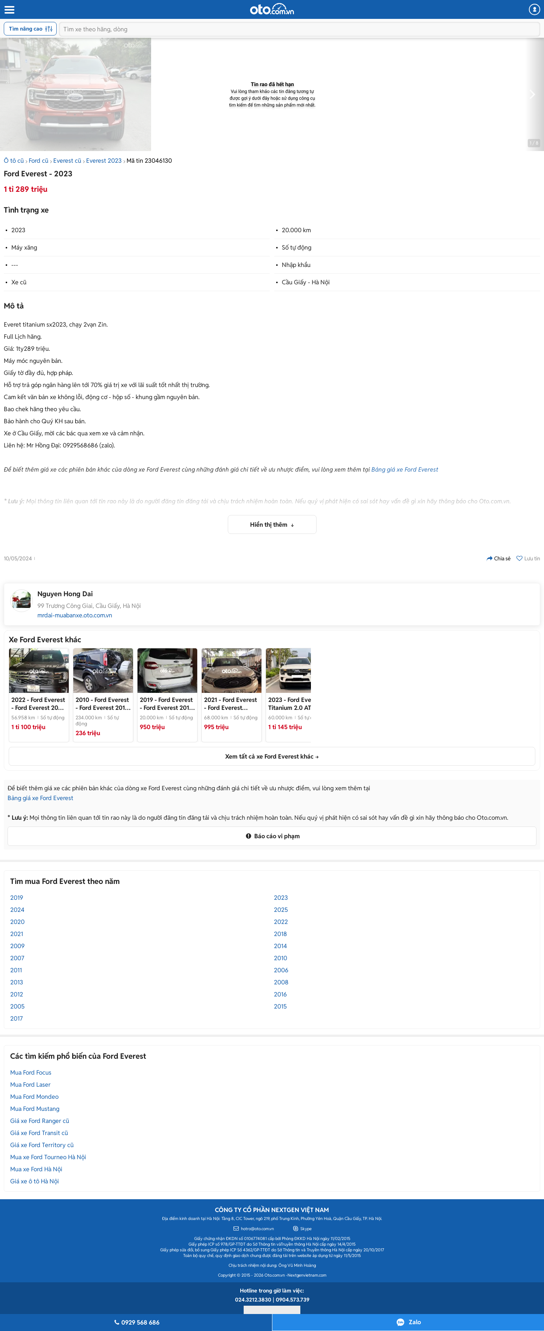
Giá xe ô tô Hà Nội (34, 1181)
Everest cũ (67, 161)
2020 (17, 922)
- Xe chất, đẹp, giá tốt (295, 704)
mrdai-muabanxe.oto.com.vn (74, 615)
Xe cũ (18, 282)
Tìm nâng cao (31, 28)
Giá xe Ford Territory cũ (42, 1145)
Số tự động (296, 247)
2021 (16, 934)
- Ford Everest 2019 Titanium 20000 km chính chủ (167, 704)
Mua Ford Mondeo (34, 1097)
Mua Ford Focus (30, 1073)
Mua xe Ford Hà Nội (36, 1169)
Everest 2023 (104, 161)
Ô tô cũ (14, 161)
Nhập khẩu (296, 265)
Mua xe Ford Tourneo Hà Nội (48, 1157)
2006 (281, 970)
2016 (280, 994)
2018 (280, 934)
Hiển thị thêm (269, 525)
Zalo (415, 1322)
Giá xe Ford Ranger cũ (39, 1121)
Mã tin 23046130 (149, 161)
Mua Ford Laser (30, 1085)
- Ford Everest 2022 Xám (38, 704)
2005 (17, 1006)
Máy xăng (24, 247)
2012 (16, 994)
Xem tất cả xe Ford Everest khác (269, 756)
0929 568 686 (136, 1322)
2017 (16, 1019)
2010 (280, 958)
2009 (17, 946)
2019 (16, 898)
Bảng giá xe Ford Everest (404, 469)
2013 (16, 982)
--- (14, 265)
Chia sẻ (499, 558)
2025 (281, 910)
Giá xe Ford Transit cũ (39, 1133)
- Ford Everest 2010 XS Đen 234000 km (102, 704)
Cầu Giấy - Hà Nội (306, 282)
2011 (16, 970)
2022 (281, 922)
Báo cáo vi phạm (272, 836)
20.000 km (296, 230)
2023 (18, 230)
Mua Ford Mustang (34, 1109)
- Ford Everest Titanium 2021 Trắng (230, 704)
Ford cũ (38, 161)
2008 (281, 982)
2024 (17, 910)
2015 (280, 1006)
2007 (17, 958)
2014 (280, 946)
